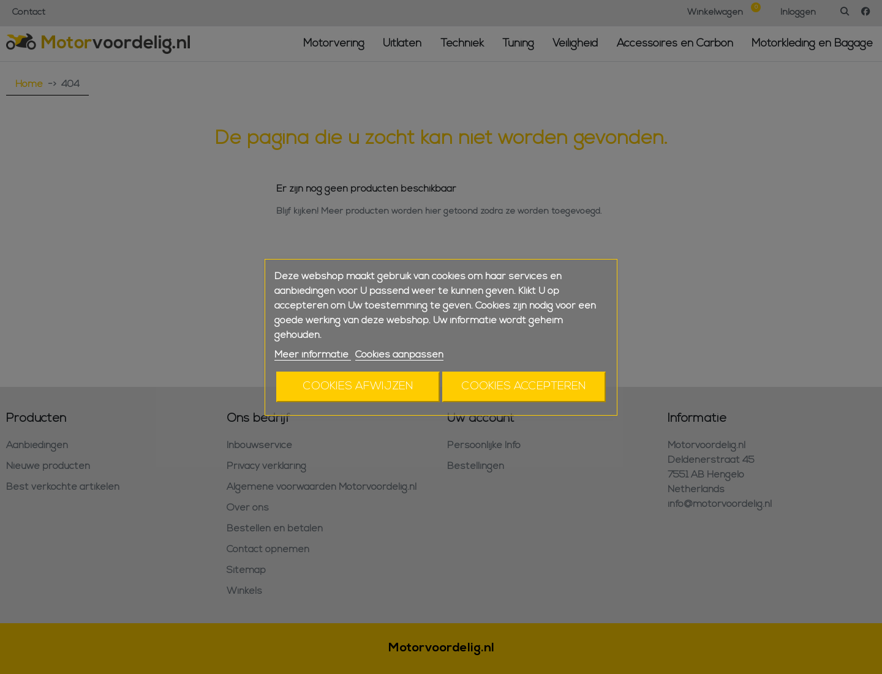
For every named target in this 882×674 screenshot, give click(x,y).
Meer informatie (312, 355)
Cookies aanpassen (399, 355)
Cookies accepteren (524, 386)
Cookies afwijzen (358, 386)
